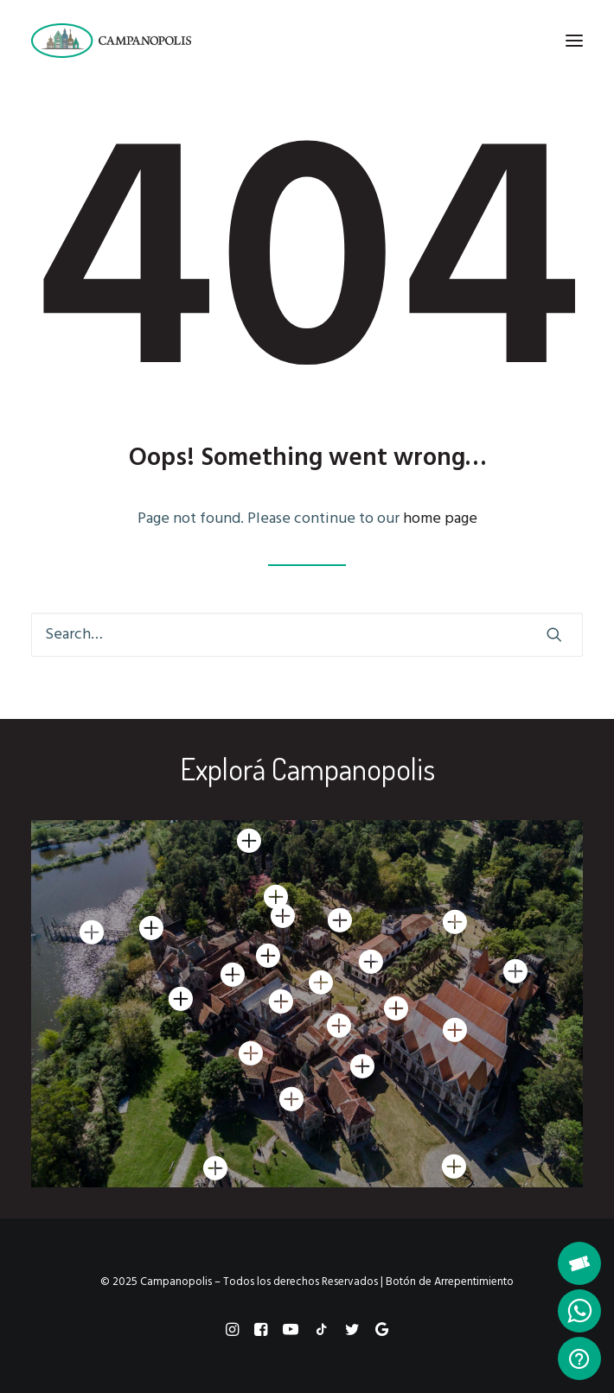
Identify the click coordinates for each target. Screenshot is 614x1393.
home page (440, 518)
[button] (574, 40)
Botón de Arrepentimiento (450, 1282)
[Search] (307, 635)
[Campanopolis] (132, 40)
